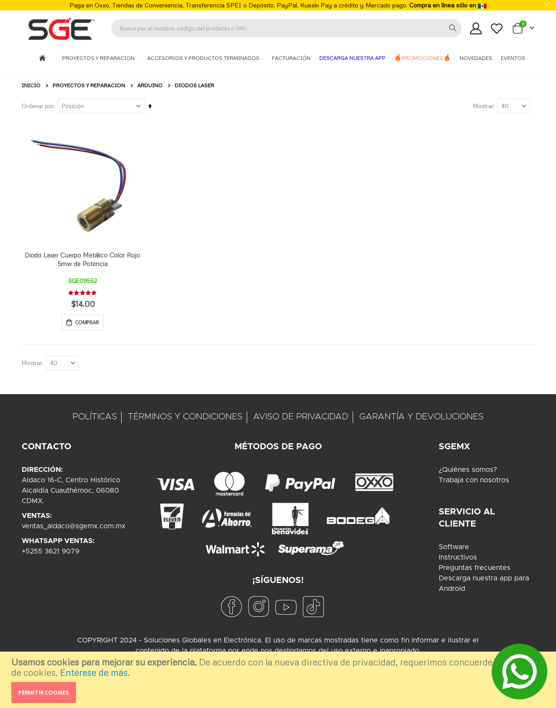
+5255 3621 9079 (50, 552)
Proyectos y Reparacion (99, 58)
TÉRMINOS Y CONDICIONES (185, 418)
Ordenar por (37, 105)
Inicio (31, 85)
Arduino (149, 85)
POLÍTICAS (95, 418)
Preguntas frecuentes (474, 569)
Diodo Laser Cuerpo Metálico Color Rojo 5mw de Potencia (82, 259)
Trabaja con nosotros (474, 481)
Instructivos (458, 558)
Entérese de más (94, 672)
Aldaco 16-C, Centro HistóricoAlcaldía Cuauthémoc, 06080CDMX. (71, 492)
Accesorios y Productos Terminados (204, 58)
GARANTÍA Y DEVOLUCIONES (421, 418)
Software (454, 548)
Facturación (291, 58)
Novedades (476, 58)
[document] (279, 680)
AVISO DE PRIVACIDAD (300, 418)
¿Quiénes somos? (468, 471)
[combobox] (286, 28)
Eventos (513, 58)
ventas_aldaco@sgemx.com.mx (74, 527)
